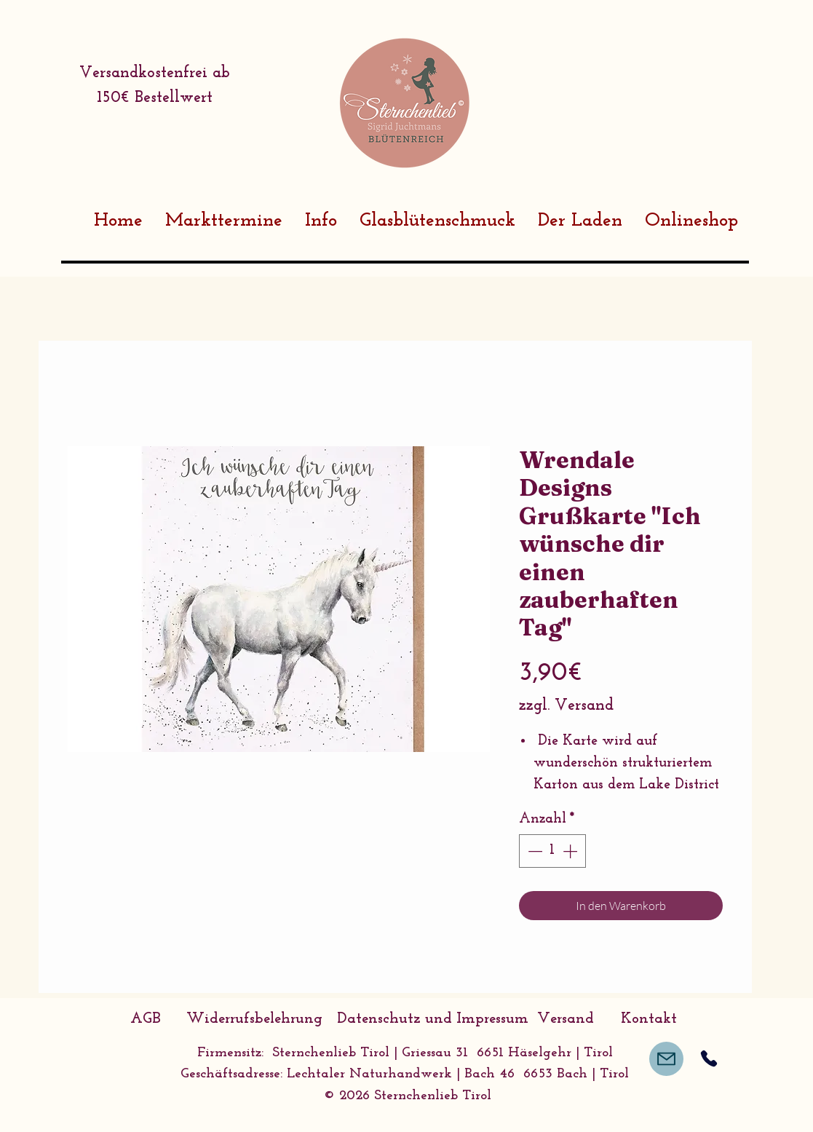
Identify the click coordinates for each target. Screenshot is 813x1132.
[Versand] (565, 1019)
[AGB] (145, 1019)
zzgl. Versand (566, 705)
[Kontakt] (649, 1019)
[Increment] (571, 851)
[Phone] (709, 1059)
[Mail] (666, 1059)
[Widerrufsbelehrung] (255, 1019)
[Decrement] (533, 851)
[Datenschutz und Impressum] (432, 1019)
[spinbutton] (552, 851)
